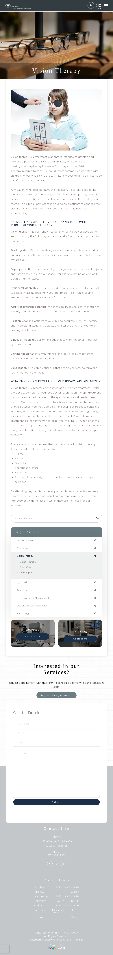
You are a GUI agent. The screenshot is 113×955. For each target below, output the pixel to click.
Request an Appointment (56, 695)
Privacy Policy (64, 939)
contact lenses (25, 540)
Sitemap (79, 939)
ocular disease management (32, 606)
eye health (23, 582)
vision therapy (25, 556)
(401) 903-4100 (56, 855)
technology (23, 613)
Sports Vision (27, 567)
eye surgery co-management (33, 598)
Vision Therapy (28, 562)
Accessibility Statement (42, 939)
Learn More (32, 636)
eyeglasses (23, 548)
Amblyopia (26, 572)
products (22, 590)
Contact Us (80, 638)
